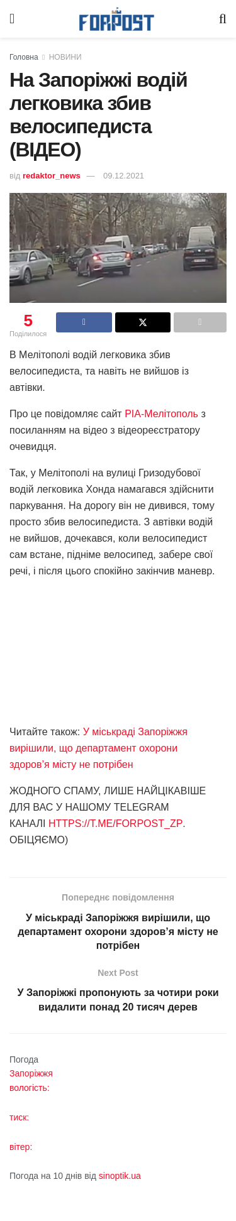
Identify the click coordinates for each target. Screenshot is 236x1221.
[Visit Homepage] (117, 19)
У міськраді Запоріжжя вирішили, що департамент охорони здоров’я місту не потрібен (98, 748)
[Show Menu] (11, 19)
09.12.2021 (123, 175)
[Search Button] (223, 19)
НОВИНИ (65, 57)
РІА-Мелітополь (161, 413)
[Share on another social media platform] (200, 322)
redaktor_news (52, 175)
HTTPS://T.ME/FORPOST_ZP (115, 823)
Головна (23, 57)
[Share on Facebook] (83, 322)
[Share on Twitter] (143, 322)
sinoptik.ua (120, 1176)
